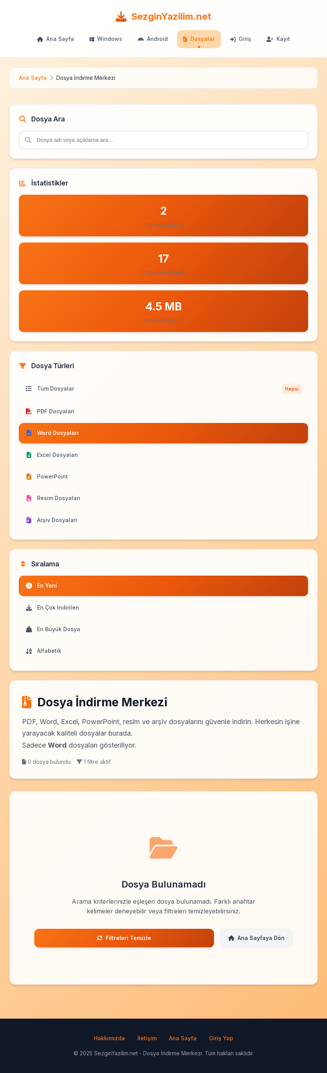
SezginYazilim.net (163, 16)
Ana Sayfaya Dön (256, 938)
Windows (105, 38)
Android (153, 38)
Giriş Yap (221, 1038)
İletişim (147, 1038)
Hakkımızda (109, 1038)
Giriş (240, 38)
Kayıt (278, 38)
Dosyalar (199, 38)
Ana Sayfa (55, 38)
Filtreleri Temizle (124, 938)
